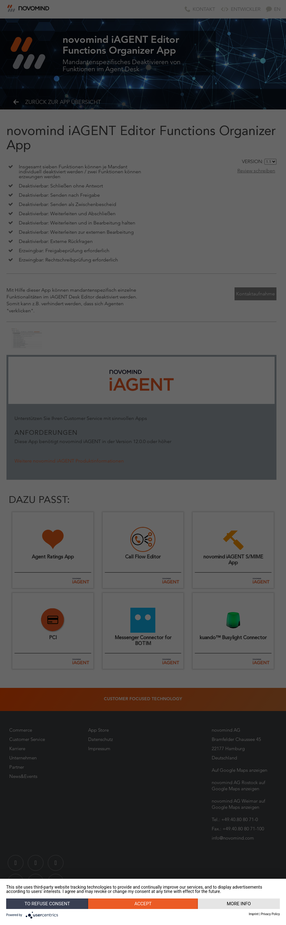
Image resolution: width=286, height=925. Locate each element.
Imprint (254, 914)
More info (239, 903)
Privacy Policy (270, 914)
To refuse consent (47, 903)
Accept (143, 903)
